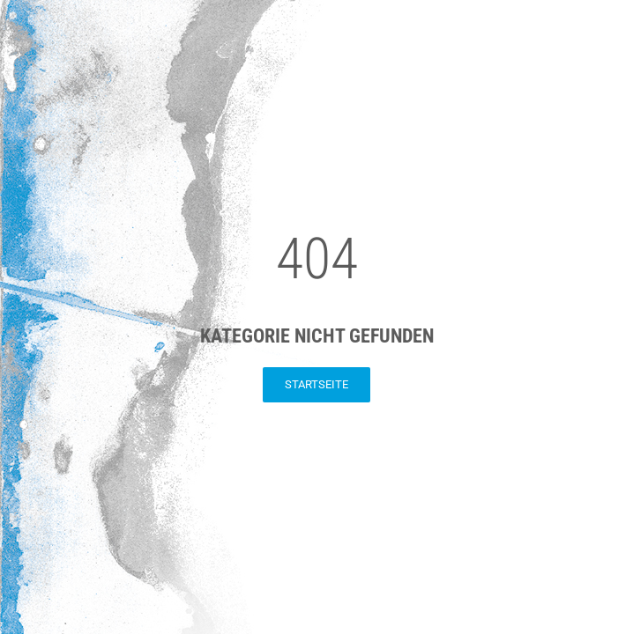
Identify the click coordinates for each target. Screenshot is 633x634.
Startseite (316, 384)
